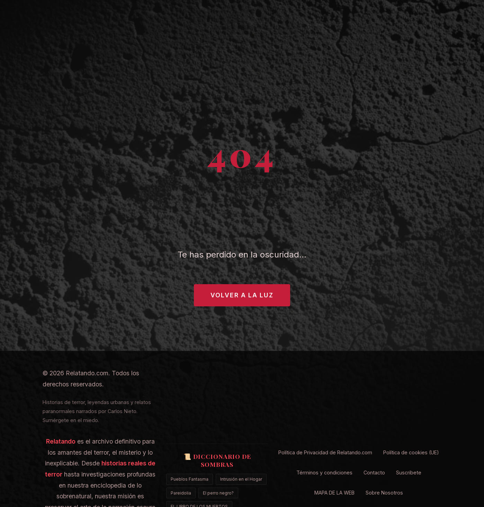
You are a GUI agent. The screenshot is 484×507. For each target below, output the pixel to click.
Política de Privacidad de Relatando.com (325, 452)
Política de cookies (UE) (411, 452)
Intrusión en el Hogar (241, 479)
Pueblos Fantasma (189, 479)
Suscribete (408, 472)
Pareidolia (181, 493)
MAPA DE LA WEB (334, 493)
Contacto (374, 472)
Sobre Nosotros (384, 493)
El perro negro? (218, 493)
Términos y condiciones (324, 472)
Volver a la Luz (242, 295)
